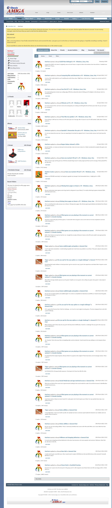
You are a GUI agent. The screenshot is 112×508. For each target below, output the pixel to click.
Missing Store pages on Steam (70, 186)
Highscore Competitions (21, 150)
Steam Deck (64, 465)
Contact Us (75, 485)
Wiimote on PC (65, 103)
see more (47, 68)
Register (104, 1)
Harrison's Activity (43, 50)
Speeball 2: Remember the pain (70, 130)
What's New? (29, 18)
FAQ (16, 21)
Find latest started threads (16, 63)
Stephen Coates (49, 172)
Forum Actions (43, 21)
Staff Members (22, 161)
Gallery (75, 18)
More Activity (38, 479)
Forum (20, 18)
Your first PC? (65, 89)
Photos (57, 56)
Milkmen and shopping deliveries (69, 437)
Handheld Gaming (75, 465)
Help (97, 1)
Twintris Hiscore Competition (22, 133)
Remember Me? (76, 4)
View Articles (12, 65)
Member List (11, 26)
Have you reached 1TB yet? (69, 158)
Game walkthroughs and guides (68, 246)
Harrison (43, 56)
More (29, 96)
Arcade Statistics (72, 50)
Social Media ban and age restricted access (72, 381)
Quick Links (53, 21)
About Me (54, 50)
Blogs (39, 18)
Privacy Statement (100, 485)
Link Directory (86, 18)
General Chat (83, 246)
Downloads (48, 18)
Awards (66, 18)
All (36, 56)
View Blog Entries (14, 68)
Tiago (46, 246)
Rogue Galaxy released (68, 144)
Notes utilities (63, 410)
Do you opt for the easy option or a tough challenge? (73, 260)
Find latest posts (13, 61)
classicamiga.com (84, 485)
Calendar (27, 21)
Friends (62, 50)
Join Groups (27, 145)
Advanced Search (104, 21)
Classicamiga (21, 128)
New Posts (21, 21)
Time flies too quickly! (67, 117)
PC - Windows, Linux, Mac (81, 61)
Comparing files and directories (70, 75)
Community (34, 21)
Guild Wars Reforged (66, 61)
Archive (92, 485)
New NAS (64, 451)
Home (10, 18)
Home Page (12, 58)
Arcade (57, 18)
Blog (83, 50)
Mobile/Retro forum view (14, 484)
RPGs (77, 144)
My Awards (100, 50)
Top (107, 485)
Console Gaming (56, 217)
